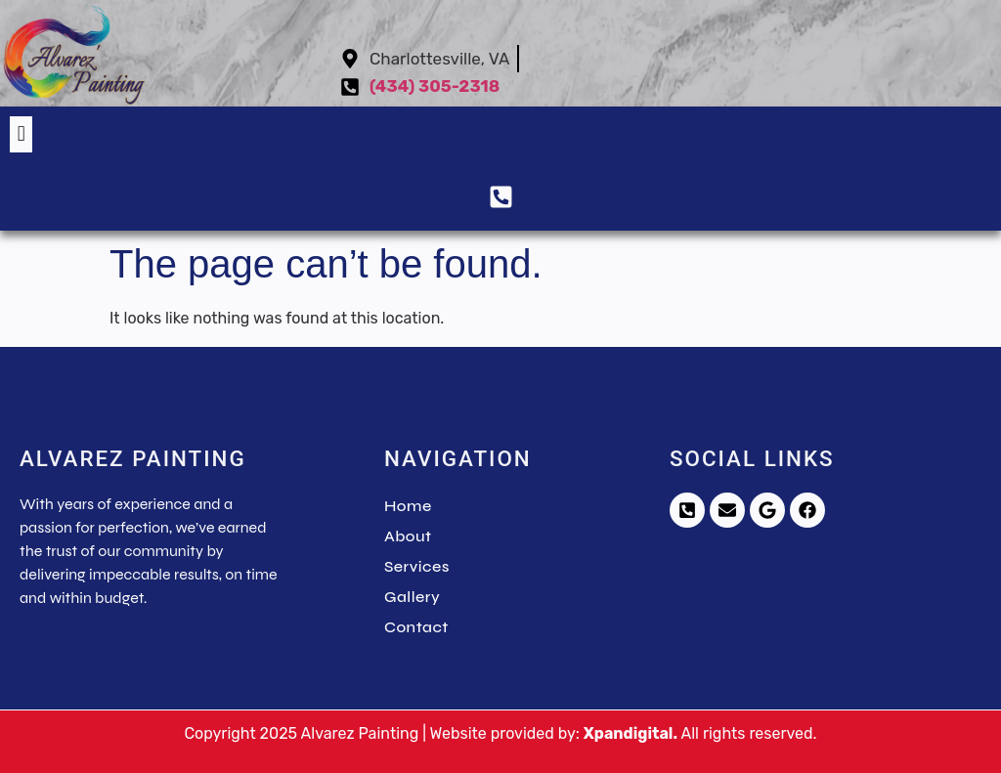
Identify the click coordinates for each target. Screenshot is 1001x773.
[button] (21, 134)
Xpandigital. (630, 733)
